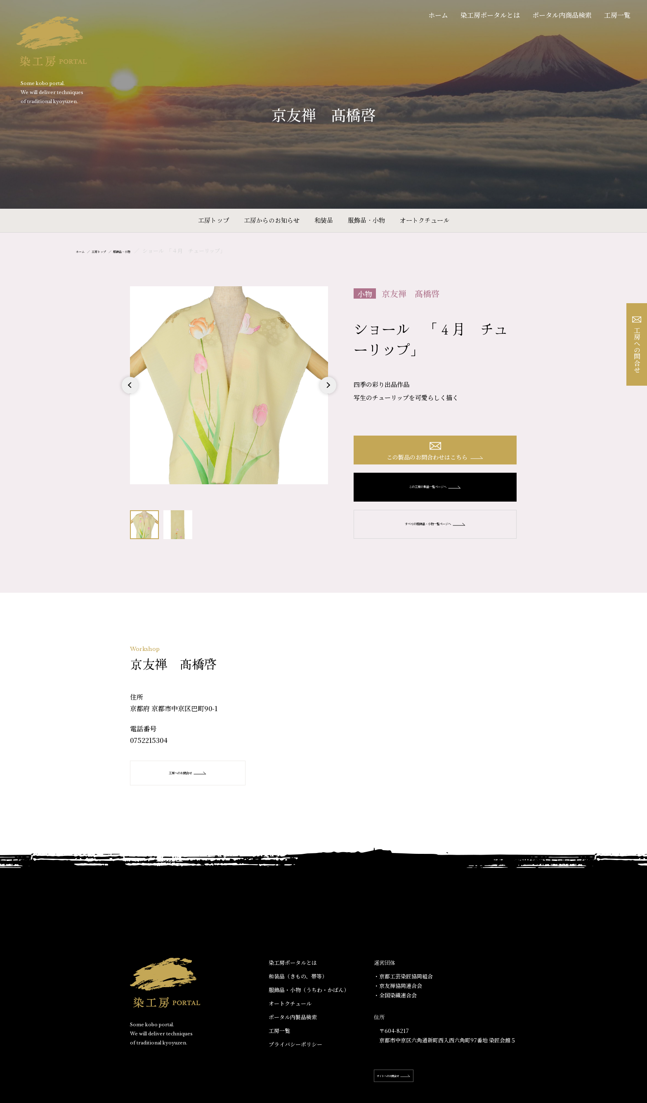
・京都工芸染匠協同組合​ (403, 986)
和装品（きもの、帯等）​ (298, 986)
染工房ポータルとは (490, 15)
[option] (229, 385)
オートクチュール (424, 220)
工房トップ (213, 220)
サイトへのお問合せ (411, 1085)
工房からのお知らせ (272, 220)
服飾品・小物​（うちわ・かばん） (309, 1000)
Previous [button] (130, 393)
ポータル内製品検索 (293, 1027)
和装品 (323, 220)
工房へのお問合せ (200, 782)
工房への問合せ (637, 344)
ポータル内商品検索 (562, 15)
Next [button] (327, 393)
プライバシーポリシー (295, 1054)
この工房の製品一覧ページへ (435, 497)
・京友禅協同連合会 (398, 995)
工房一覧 (617, 15)
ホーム (438, 15)
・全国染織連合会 (395, 1005)
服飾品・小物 (366, 220)
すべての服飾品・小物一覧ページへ (435, 534)
